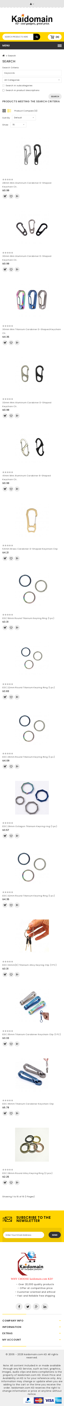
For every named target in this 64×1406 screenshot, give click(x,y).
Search (12, 55)
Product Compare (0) (25, 110)
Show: (5, 124)
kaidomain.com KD (35, 1354)
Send (54, 1235)
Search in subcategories (17, 85)
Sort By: (6, 117)
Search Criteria (10, 67)
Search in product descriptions (21, 90)
